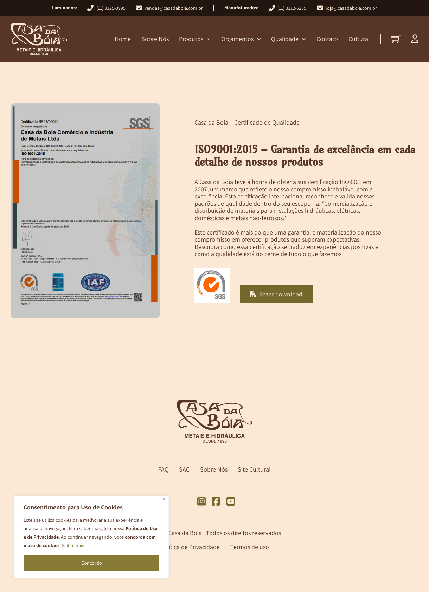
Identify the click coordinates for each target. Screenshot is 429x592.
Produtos (191, 39)
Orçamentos (237, 39)
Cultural (359, 39)
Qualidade (285, 39)
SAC (184, 469)
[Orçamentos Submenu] (259, 39)
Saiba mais (73, 545)
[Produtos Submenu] (208, 39)
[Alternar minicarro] (396, 39)
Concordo (91, 563)
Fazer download (276, 294)
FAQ (163, 469)
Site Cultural (254, 469)
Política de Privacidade (190, 547)
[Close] (164, 499)
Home (123, 39)
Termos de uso (249, 547)
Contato (327, 39)
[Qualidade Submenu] (304, 39)
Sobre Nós (155, 39)
